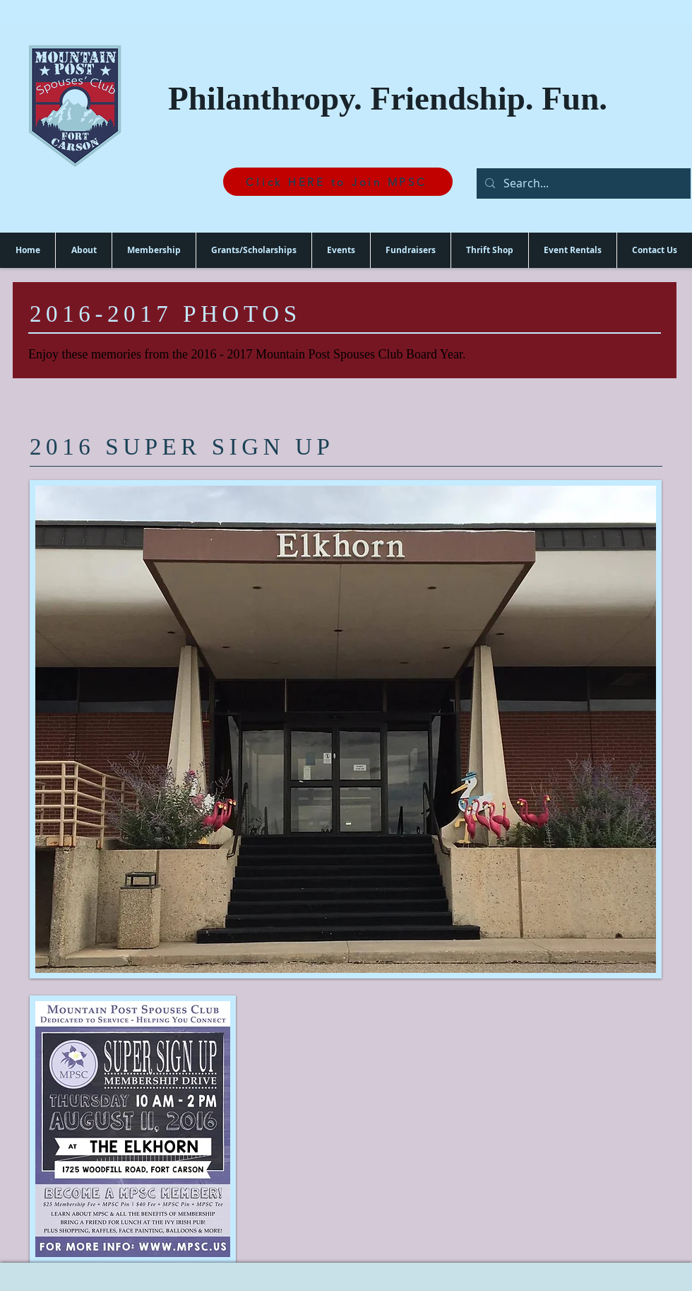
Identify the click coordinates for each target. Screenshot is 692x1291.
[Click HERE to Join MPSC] (338, 182)
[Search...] (582, 183)
